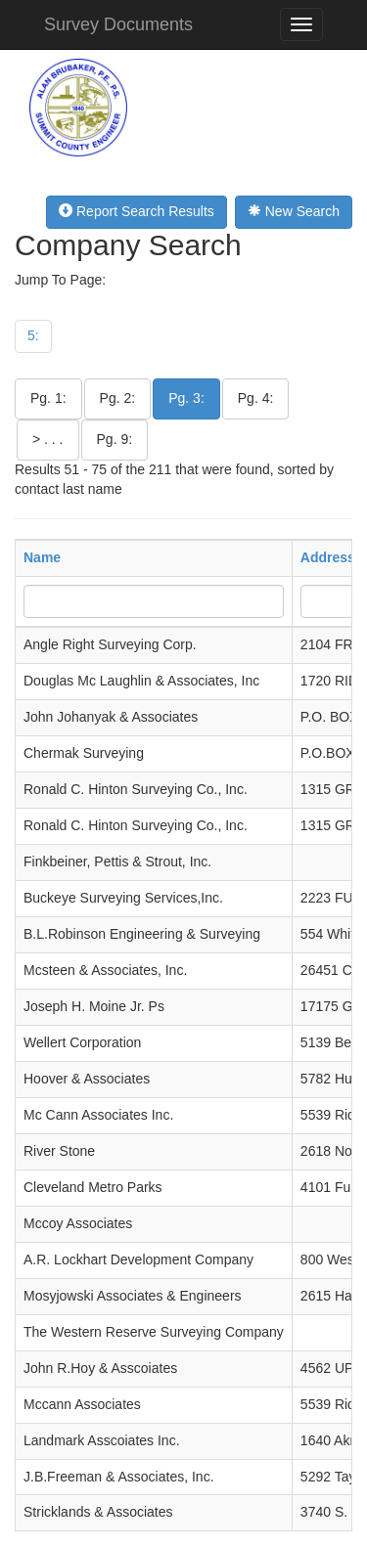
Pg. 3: (186, 398)
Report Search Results (136, 211)
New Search (294, 211)
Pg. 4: (256, 398)
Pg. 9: (115, 439)
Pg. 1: (48, 398)
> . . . (48, 439)
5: (33, 335)
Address (327, 557)
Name (42, 557)
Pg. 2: (118, 398)
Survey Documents (118, 24)
